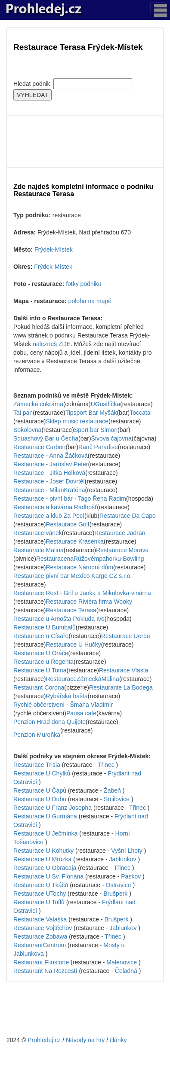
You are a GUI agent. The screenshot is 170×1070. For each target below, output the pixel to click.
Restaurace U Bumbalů (44, 627)
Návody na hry (85, 1040)
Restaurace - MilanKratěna (49, 489)
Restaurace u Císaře (40, 635)
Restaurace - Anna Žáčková (50, 455)
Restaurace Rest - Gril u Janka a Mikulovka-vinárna (82, 593)
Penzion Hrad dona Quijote (49, 721)
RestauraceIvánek (37, 532)
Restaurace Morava (122, 550)
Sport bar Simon (95, 429)
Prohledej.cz (44, 1040)
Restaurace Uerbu (125, 635)
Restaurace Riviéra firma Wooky (89, 601)
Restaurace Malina (38, 550)
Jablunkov (122, 859)
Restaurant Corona (38, 687)
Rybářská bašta (66, 696)
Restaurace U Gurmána (45, 816)
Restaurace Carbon (39, 447)
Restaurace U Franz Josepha (52, 807)
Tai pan (23, 412)
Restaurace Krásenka (75, 541)
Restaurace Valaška (40, 919)
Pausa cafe (81, 713)
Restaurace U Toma (39, 670)
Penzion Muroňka (36, 734)
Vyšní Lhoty (126, 850)
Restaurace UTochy (39, 893)
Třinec (106, 764)
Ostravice (118, 885)
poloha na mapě (89, 301)
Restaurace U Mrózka (42, 859)
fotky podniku (84, 283)
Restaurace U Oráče (40, 653)
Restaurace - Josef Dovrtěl (49, 481)
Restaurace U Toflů (39, 902)
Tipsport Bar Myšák (91, 412)
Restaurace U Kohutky (43, 850)
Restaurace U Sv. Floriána (48, 876)
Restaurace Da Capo (127, 515)
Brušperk (115, 893)
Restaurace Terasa (71, 610)
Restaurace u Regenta (43, 661)
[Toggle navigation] (158, 7)
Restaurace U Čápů (39, 790)
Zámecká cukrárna (38, 404)
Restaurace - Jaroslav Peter (50, 464)
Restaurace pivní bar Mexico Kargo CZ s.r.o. (72, 575)
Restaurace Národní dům (79, 567)
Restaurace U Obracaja (44, 867)
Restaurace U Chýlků (41, 773)
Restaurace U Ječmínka (45, 833)
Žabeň (112, 790)
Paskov (131, 876)
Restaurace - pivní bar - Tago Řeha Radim (69, 498)
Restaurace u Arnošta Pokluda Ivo (59, 618)
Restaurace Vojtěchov (42, 927)
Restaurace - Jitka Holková (49, 472)
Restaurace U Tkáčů (40, 885)
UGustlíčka (105, 404)
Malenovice (121, 962)
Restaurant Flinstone (41, 962)
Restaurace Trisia (36, 764)
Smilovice (117, 799)
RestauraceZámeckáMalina (82, 678)
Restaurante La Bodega (121, 687)
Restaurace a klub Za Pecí (48, 515)
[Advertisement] (85, 141)
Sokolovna (27, 429)
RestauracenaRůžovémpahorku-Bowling (90, 558)
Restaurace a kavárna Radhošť (55, 507)
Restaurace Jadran (119, 532)
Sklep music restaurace (77, 421)
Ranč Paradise (98, 447)
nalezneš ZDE (52, 343)
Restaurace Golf (67, 524)
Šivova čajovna (111, 438)
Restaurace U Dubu (39, 799)
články (118, 1040)
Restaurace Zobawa (40, 936)
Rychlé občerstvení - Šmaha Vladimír (63, 704)
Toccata (140, 412)
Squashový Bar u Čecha (45, 438)
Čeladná (126, 970)
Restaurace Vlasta (123, 670)
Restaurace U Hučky (73, 644)
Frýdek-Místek (53, 249)
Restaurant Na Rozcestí (45, 970)
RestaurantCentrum (39, 945)
